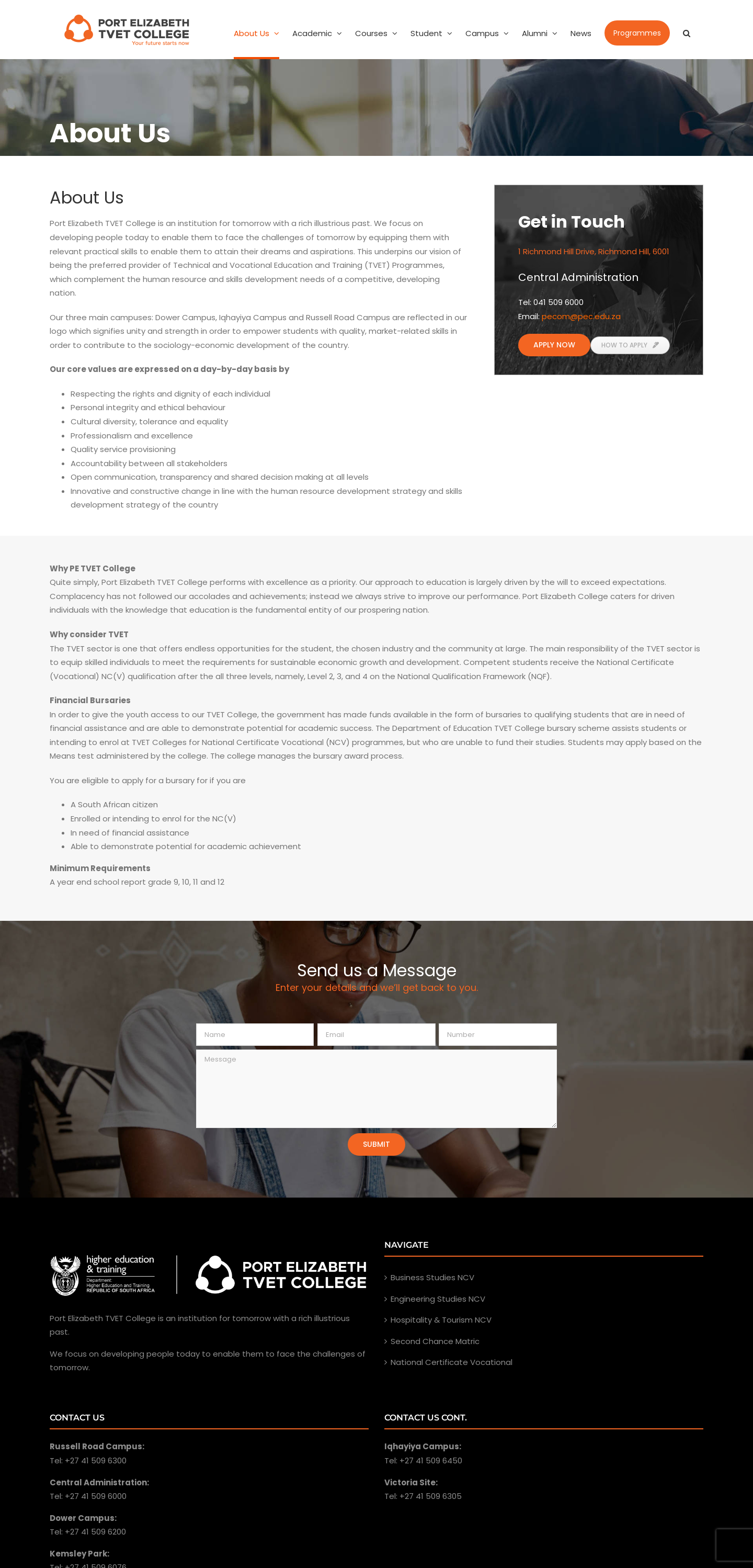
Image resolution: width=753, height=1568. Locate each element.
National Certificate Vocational (451, 1362)
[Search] (686, 33)
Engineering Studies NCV (438, 1298)
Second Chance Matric (435, 1341)
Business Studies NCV (432, 1277)
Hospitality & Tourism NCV (441, 1319)
